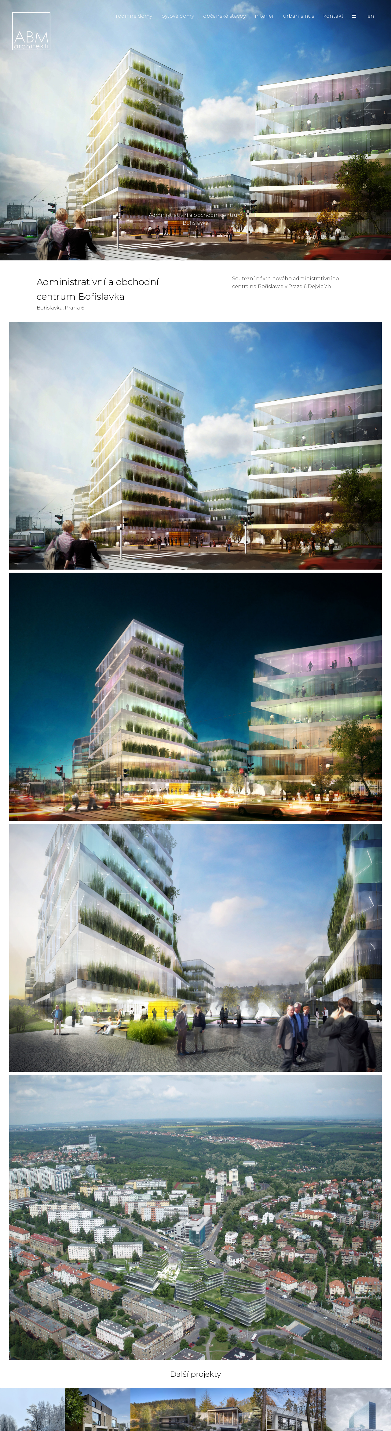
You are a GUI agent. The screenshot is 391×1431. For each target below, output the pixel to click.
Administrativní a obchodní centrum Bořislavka (196, 221)
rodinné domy (134, 16)
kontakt (333, 16)
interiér (264, 16)
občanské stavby (224, 16)
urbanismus (298, 16)
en (370, 16)
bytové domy (177, 16)
